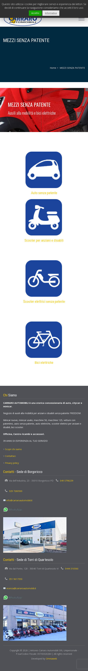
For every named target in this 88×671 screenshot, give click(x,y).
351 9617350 (15, 579)
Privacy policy (12, 462)
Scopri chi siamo (13, 449)
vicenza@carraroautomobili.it (21, 588)
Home (53, 67)
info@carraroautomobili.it (19, 500)
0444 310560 (71, 568)
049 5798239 (66, 480)
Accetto (35, 13)
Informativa (51, 13)
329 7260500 (15, 491)
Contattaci (10, 455)
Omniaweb (51, 658)
